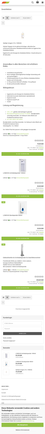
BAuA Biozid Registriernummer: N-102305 (18, 113)
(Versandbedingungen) (22, 134)
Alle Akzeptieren (22, 425)
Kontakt (3, 393)
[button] (3, 18)
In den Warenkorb (22, 154)
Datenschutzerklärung (28, 421)
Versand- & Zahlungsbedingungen (11, 396)
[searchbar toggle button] (32, 2)
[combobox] (15, 18)
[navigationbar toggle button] (42, 2)
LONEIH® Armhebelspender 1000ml (14, 173)
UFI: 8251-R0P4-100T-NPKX (15, 119)
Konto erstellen (7, 338)
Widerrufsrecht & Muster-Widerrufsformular (13, 399)
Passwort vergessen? (9, 341)
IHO (11, 112)
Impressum (4, 389)
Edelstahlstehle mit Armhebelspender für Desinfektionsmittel (21, 257)
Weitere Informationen (22, 430)
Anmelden (22, 333)
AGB (2, 403)
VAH (8, 112)
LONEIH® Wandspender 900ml (12, 215)
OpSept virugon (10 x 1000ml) (12, 43)
